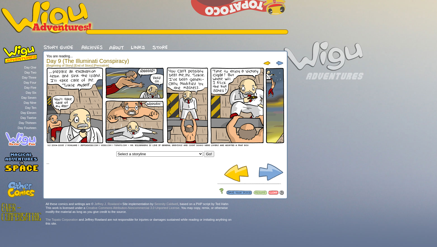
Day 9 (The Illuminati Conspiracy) (87, 61)
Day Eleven (28, 112)
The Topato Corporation (62, 219)
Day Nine (30, 102)
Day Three (29, 77)
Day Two (30, 72)
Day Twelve (28, 117)
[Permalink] (101, 65)
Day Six (31, 92)
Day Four (30, 82)
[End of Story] (83, 65)
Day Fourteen (27, 128)
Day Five (30, 87)
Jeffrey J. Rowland (106, 204)
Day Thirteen (27, 122)
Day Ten (30, 107)
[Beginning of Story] (59, 65)
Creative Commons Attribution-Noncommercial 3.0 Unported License (132, 208)
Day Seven (28, 97)
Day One (30, 67)
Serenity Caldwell (166, 204)
